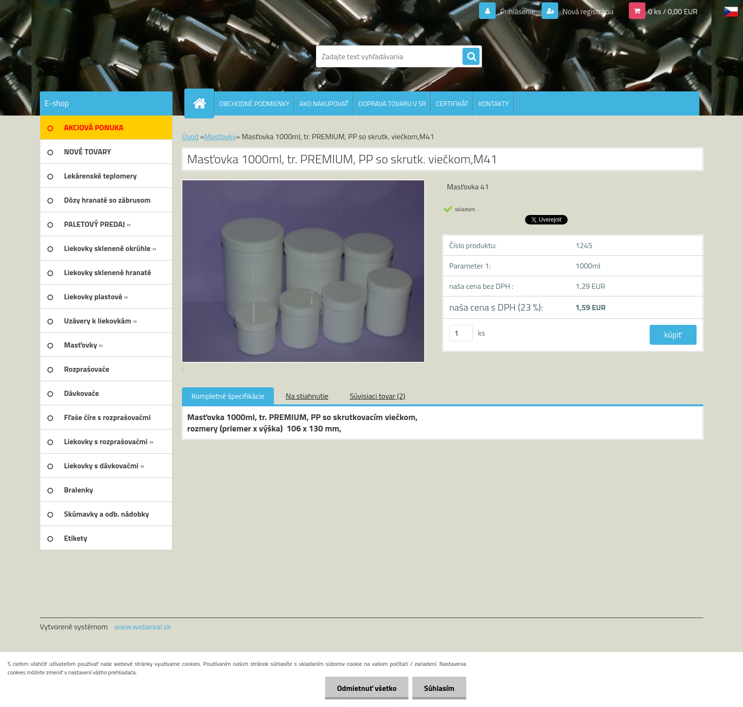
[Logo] (105, 56)
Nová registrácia (587, 11)
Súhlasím (439, 688)
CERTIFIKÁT (452, 103)
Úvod (190, 136)
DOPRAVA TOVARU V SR (392, 103)
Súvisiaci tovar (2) (377, 396)
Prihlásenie (517, 11)
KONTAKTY (493, 103)
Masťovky (220, 136)
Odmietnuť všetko (367, 688)
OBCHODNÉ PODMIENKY (254, 103)
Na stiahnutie (307, 396)
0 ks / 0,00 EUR (673, 11)
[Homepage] (203, 103)
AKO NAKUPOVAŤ (323, 103)
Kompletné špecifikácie (227, 396)
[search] (471, 57)
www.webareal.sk (142, 626)
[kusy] (461, 333)
